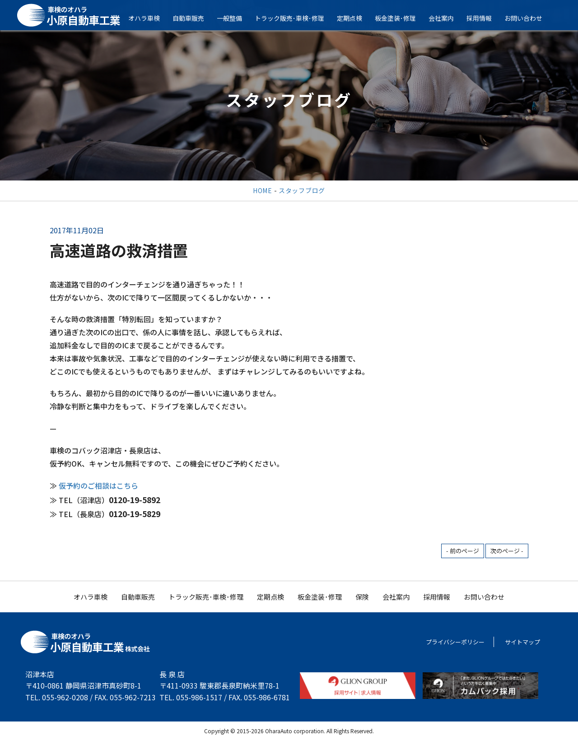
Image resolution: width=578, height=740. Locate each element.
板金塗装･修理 (401, 18)
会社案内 (447, 18)
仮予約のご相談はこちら (98, 485)
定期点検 (355, 18)
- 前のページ (462, 550)
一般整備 (235, 18)
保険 (362, 596)
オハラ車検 (150, 18)
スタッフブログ (302, 190)
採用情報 (485, 18)
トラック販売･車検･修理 (295, 18)
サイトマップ (522, 642)
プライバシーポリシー (455, 642)
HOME (262, 190)
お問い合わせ (529, 18)
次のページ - (506, 550)
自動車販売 (194, 18)
